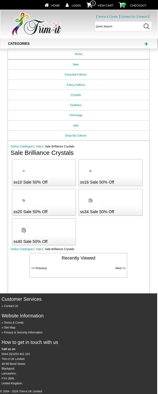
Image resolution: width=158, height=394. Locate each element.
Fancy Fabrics (76, 84)
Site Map (9, 327)
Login (76, 5)
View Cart (105, 5)
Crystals (76, 94)
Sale (76, 125)
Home (55, 5)
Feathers (75, 105)
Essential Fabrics (76, 74)
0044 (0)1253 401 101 (16, 354)
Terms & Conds (108, 16)
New (76, 64)
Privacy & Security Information (23, 332)
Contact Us (128, 16)
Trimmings (75, 115)
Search (143, 16)
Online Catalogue (21, 146)
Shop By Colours (76, 135)
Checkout (138, 5)
